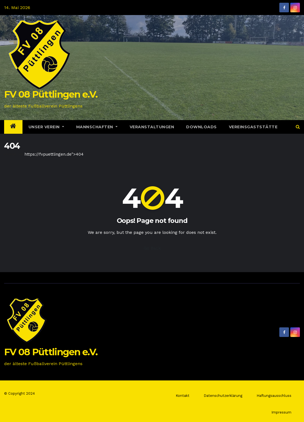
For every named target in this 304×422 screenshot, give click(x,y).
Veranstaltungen (152, 126)
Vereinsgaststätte (253, 126)
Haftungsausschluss (274, 396)
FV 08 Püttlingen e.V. (50, 94)
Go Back (152, 248)
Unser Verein (46, 126)
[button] (298, 126)
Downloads (201, 126)
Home (10, 154)
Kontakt (182, 396)
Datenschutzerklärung (223, 396)
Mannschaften (97, 126)
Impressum (281, 412)
